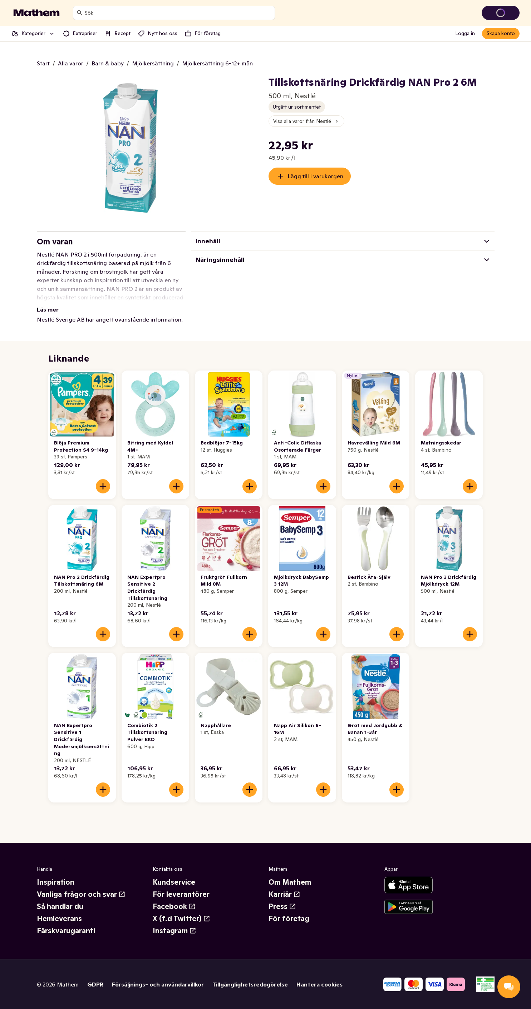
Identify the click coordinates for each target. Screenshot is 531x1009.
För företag (289, 918)
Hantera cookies (319, 984)
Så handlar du (60, 906)
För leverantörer (181, 894)
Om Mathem (290, 882)
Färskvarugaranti (66, 930)
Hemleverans (59, 918)
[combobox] (178, 13)
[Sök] (79, 12)
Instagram (174, 930)
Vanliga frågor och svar (81, 894)
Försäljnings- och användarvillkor (158, 984)
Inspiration (55, 882)
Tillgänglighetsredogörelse (250, 984)
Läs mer (48, 309)
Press (282, 906)
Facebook (174, 906)
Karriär (284, 894)
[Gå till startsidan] (36, 13)
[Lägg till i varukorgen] (103, 486)
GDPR (95, 984)
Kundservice (174, 882)
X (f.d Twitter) (181, 918)
